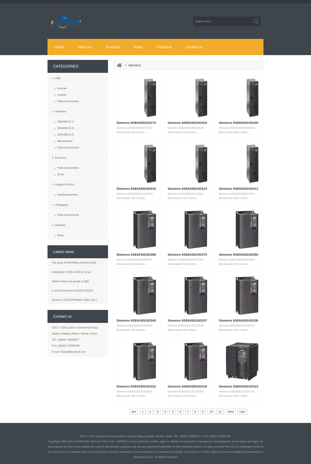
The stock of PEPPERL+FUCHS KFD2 (74, 262)
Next (231, 411)
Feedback (164, 47)
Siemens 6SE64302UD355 (238, 254)
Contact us (194, 47)
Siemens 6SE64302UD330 (238, 320)
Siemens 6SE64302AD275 (136, 122)
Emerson (60, 157)
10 (211, 411)
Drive (60, 174)
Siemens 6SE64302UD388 (136, 254)
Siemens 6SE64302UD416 (136, 188)
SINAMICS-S (65, 134)
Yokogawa (61, 204)
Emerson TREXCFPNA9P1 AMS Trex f (74, 299)
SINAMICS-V (65, 121)
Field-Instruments (68, 101)
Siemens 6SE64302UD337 (187, 320)
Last (242, 411)
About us (85, 47)
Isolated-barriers (67, 194)
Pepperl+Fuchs (64, 184)
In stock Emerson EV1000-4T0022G (73, 290)
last (134, 411)
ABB (58, 78)
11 (220, 411)
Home (59, 47)
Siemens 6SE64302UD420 (238, 122)
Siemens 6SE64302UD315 (238, 386)
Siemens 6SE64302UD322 (136, 386)
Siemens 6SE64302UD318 (187, 386)
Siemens (60, 111)
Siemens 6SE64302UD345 (136, 320)
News (138, 47)
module (62, 94)
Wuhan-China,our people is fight (70, 281)
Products (113, 47)
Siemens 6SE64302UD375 (187, 254)
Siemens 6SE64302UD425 (187, 122)
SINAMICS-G (65, 128)
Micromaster (65, 141)
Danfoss (60, 225)
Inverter (62, 88)
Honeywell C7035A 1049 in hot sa (71, 272)
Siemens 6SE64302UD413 (187, 188)
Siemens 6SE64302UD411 (238, 188)
